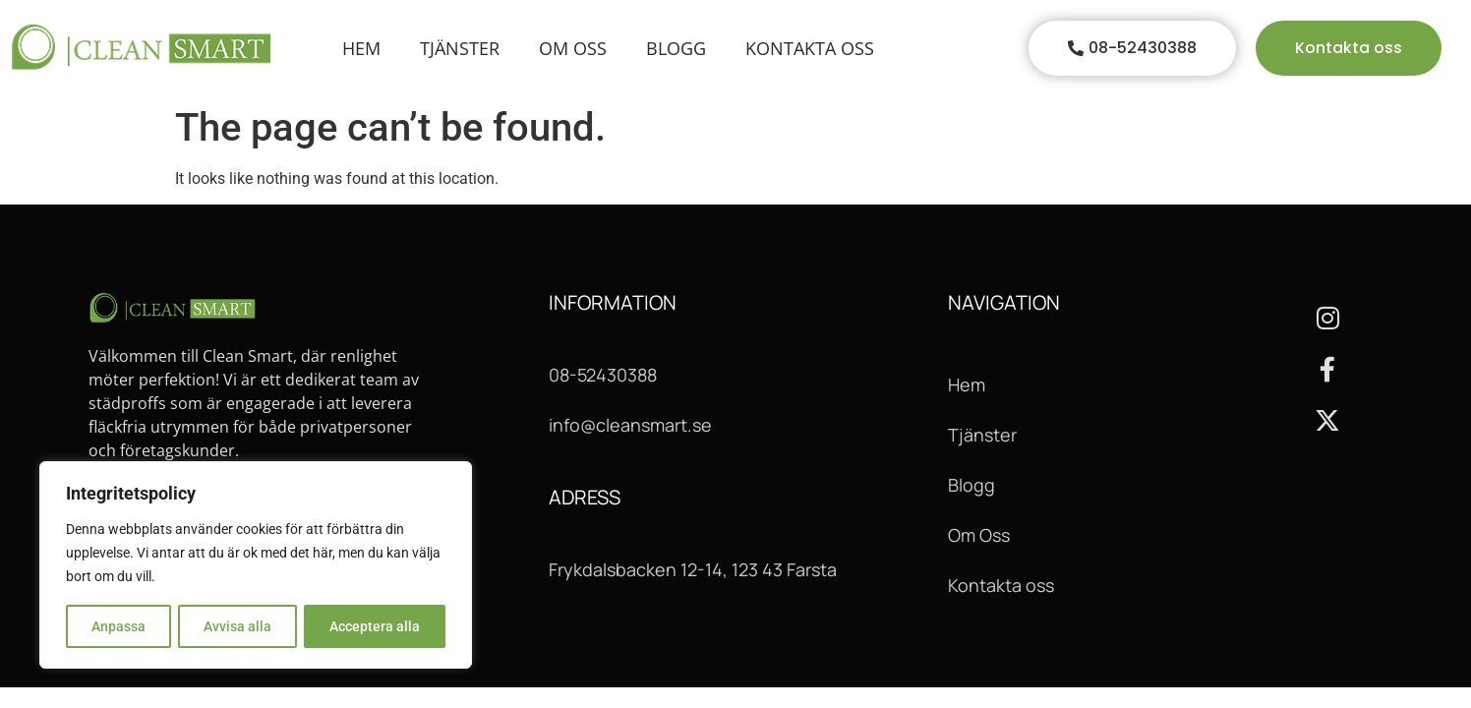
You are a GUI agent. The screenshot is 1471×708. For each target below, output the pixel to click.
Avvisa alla (237, 626)
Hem (361, 48)
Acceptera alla (374, 626)
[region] (255, 565)
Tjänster (460, 48)
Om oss (573, 48)
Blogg (676, 48)
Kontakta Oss (809, 48)
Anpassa (118, 626)
